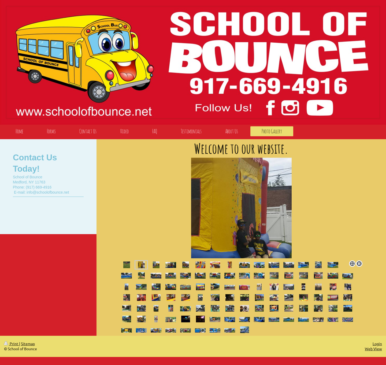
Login (377, 343)
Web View (373, 348)
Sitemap (28, 343)
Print (11, 343)
